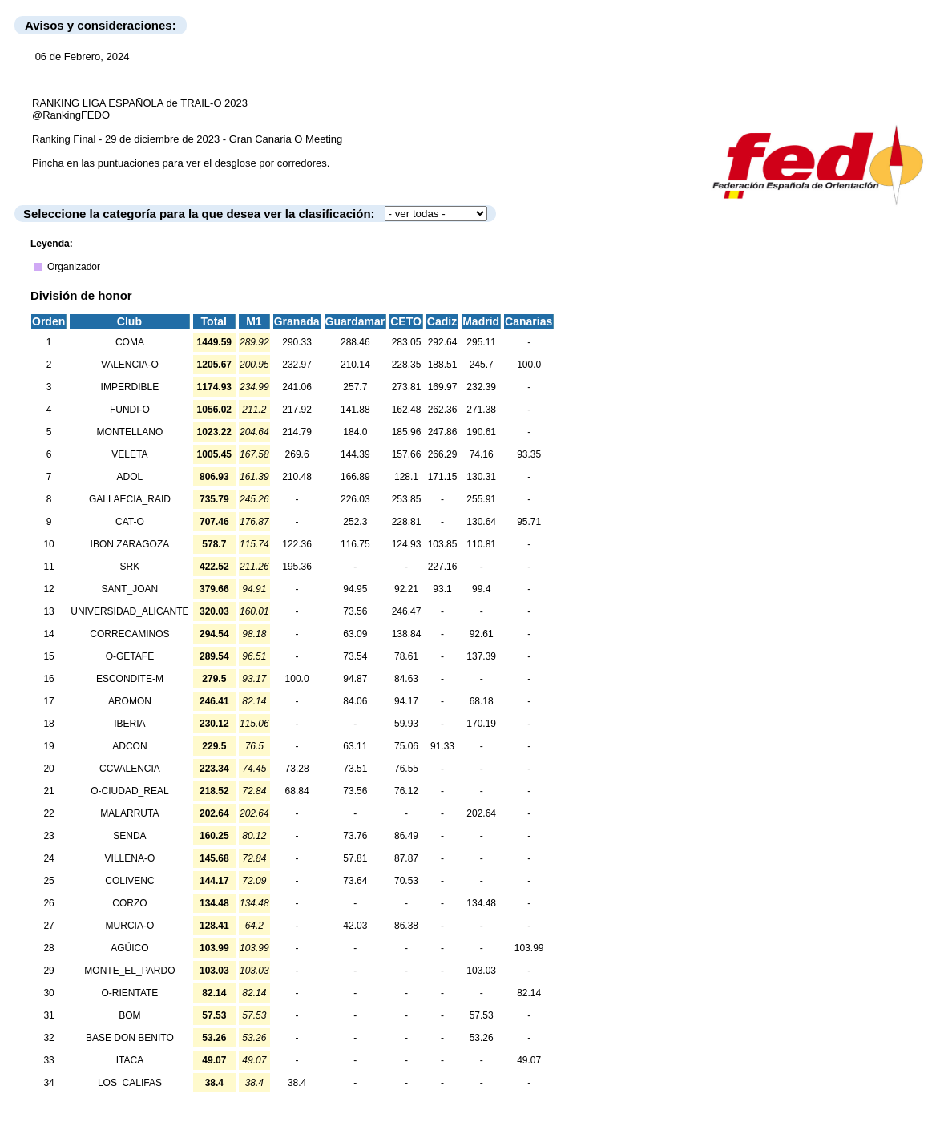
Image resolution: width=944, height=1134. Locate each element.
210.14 (355, 364)
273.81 (407, 387)
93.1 (442, 589)
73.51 (355, 768)
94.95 (355, 589)
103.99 (529, 948)
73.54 (355, 656)
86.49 (406, 835)
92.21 (406, 589)
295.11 (481, 342)
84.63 (406, 678)
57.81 (355, 858)
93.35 (529, 454)
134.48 (481, 903)
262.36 (443, 409)
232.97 (297, 364)
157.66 (407, 454)
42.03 (355, 925)
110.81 (481, 544)
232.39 (481, 387)
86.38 (406, 925)
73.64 (355, 880)
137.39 (481, 656)
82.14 (529, 993)
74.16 (482, 454)
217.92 (297, 409)
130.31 (481, 476)
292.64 (443, 342)
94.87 (355, 678)
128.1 (406, 476)
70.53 (406, 880)
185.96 (407, 432)
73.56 (355, 611)
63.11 (355, 746)
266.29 (443, 454)
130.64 (481, 521)
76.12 (406, 791)
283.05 (407, 342)
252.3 (355, 521)
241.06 (297, 387)
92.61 (482, 634)
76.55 (406, 768)
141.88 (355, 409)
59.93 (406, 723)
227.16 (443, 566)
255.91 (481, 499)
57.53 (482, 1015)
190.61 (481, 432)
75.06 (406, 746)
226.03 (355, 499)
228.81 (407, 521)
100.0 (529, 364)
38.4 (297, 1082)
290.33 (297, 342)
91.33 (442, 746)
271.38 (481, 409)
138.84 (407, 634)
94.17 (406, 701)
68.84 (297, 791)
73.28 (297, 768)
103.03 (481, 970)
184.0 (355, 432)
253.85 (407, 499)
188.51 (443, 364)
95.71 (529, 521)
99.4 (481, 589)
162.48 (407, 409)
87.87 (406, 858)
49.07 (529, 1060)
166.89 (355, 476)
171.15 (443, 476)
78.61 (406, 656)
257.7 (355, 387)
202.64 (481, 813)
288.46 (355, 342)
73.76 (355, 835)
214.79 (297, 432)
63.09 (355, 634)
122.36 (297, 544)
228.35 (407, 364)
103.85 (443, 544)
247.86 (443, 432)
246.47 (407, 611)
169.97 (443, 387)
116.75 (355, 544)
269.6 (297, 454)
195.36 (297, 566)
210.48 (297, 476)
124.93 (407, 544)
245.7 (482, 364)
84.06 (355, 701)
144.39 (355, 454)
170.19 (481, 723)
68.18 (482, 701)
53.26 (482, 1037)
